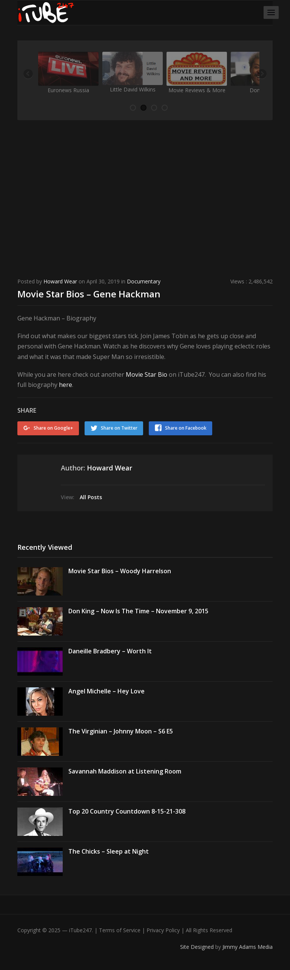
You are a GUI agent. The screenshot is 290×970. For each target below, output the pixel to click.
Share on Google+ (53, 428)
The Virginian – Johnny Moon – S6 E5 (120, 731)
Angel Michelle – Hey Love (106, 691)
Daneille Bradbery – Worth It (110, 651)
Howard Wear (60, 281)
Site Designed (197, 946)
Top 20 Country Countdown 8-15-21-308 (126, 811)
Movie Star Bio (146, 374)
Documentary (143, 281)
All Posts (91, 497)
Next (261, 74)
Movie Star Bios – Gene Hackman (88, 294)
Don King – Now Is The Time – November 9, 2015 (138, 611)
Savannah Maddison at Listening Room (124, 771)
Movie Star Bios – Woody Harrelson (119, 571)
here (65, 385)
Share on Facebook (186, 428)
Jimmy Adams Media (247, 946)
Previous (28, 74)
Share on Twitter (119, 428)
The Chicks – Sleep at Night (108, 851)
